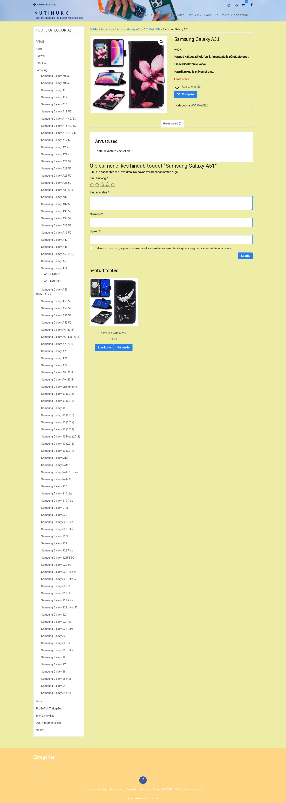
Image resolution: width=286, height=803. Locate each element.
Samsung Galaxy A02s (55, 76)
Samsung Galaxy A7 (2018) (57, 344)
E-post (95, 231)
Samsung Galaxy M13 (54, 458)
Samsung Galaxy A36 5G (56, 232)
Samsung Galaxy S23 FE (56, 593)
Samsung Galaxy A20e (55, 147)
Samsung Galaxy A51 (54, 268)
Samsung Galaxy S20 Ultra (57, 529)
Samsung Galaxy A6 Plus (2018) (60, 337)
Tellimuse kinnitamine (232, 15)
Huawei (40, 56)
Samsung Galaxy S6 (53, 657)
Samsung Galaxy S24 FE (56, 621)
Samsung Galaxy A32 (54, 197)
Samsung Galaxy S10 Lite (56, 493)
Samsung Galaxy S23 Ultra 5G (59, 607)
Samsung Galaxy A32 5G (56, 204)
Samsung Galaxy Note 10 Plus (59, 472)
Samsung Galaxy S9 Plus (56, 693)
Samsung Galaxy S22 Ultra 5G (59, 579)
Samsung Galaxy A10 (54, 90)
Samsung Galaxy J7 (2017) (57, 450)
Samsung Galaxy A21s (55, 154)
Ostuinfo (177, 15)
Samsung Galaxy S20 (54, 515)
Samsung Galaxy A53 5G (56, 301)
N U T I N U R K (51, 13)
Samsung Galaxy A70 (54, 351)
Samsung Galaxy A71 (54, 358)
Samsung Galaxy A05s (55, 83)
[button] (161, 41)
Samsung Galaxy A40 (54, 239)
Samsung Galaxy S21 (54, 543)
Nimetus (96, 214)
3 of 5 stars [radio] (102, 184)
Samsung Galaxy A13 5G (56, 111)
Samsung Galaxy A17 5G (56, 140)
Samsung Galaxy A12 (54, 97)
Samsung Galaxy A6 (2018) (57, 329)
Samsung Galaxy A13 (54, 104)
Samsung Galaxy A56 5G (56, 322)
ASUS (39, 48)
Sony (39, 701)
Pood (208, 15)
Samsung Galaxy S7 (53, 664)
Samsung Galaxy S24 (54, 614)
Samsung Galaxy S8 (53, 671)
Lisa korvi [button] (107, 335)
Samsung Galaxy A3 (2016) (57, 190)
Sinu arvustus (99, 192)
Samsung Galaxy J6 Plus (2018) (60, 436)
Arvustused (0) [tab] (172, 123)
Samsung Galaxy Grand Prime (59, 386)
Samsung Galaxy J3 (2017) (57, 401)
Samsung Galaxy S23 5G (56, 586)
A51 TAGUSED (52, 281)
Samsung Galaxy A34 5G (56, 218)
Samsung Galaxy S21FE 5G (57, 557)
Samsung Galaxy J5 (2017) (57, 422)
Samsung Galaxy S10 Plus (57, 500)
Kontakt (142, 15)
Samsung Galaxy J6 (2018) (57, 429)
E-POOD (167, 789)
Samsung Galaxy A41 (54, 247)
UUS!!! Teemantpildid (48, 722)
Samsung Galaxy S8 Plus (56, 678)
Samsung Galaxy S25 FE (56, 643)
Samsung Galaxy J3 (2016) (57, 394)
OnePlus (41, 63)
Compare (126, 15)
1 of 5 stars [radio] (92, 184)
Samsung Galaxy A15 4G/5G (58, 125)
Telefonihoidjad (45, 715)
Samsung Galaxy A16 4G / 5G (59, 133)
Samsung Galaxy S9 (53, 686)
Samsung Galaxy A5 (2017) (57, 254)
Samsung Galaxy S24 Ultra (57, 629)
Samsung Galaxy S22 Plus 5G (59, 572)
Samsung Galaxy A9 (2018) (57, 379)
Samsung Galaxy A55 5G (56, 315)
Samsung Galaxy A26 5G (56, 182)
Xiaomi (40, 730)
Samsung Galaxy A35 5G (56, 225)
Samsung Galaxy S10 (54, 486)
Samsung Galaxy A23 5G (56, 168)
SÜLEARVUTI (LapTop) (49, 708)
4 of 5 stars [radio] (107, 184)
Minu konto (159, 15)
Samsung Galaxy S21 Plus (57, 550)
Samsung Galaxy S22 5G (56, 564)
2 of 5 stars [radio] (97, 184)
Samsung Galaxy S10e (55, 507)
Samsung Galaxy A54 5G (56, 308)
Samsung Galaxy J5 (53, 408)
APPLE (40, 41)
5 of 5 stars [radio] (113, 184)
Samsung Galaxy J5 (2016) (57, 415)
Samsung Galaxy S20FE (55, 536)
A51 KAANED (52, 274)
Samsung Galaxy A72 (54, 365)
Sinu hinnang (99, 178)
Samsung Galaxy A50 (54, 261)
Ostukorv (194, 15)
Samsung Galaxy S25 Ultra (57, 650)
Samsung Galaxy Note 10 (56, 465)
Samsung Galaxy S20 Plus (57, 522)
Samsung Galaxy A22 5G (56, 161)
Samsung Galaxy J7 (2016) (57, 443)
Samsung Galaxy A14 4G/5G (58, 118)
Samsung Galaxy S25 (54, 636)
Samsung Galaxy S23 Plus (57, 600)
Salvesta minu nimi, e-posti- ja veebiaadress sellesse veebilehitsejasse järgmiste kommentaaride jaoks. (163, 248)
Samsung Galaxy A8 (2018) (57, 372)
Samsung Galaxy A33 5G (56, 211)
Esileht (94, 29)
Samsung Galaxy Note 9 (56, 479)
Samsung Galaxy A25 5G (56, 175)
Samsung (41, 70)
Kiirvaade (107, 345)
